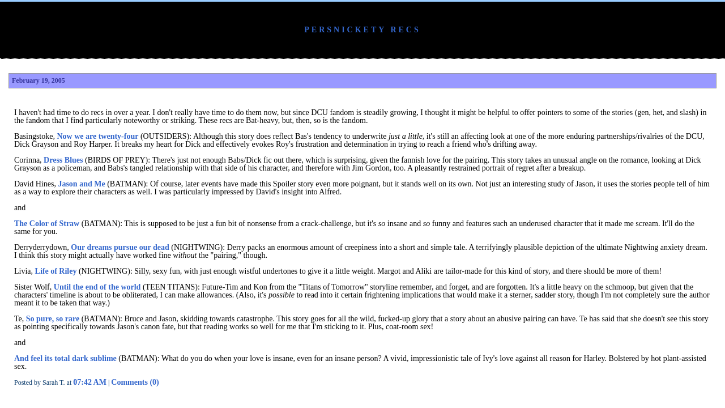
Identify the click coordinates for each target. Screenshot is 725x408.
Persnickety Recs (362, 30)
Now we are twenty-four (97, 136)
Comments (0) (135, 382)
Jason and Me (81, 184)
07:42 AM (89, 382)
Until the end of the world (97, 287)
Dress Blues (63, 160)
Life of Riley (56, 271)
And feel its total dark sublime (65, 358)
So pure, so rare (52, 318)
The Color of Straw (46, 223)
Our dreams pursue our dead (120, 247)
